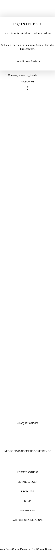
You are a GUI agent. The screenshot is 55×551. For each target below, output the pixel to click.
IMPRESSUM (27, 510)
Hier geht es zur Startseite (27, 61)
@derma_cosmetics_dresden (21, 75)
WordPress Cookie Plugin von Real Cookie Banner (26, 549)
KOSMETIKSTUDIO (27, 472)
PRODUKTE (27, 491)
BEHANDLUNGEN (27, 482)
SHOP (27, 501)
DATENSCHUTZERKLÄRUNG (28, 520)
